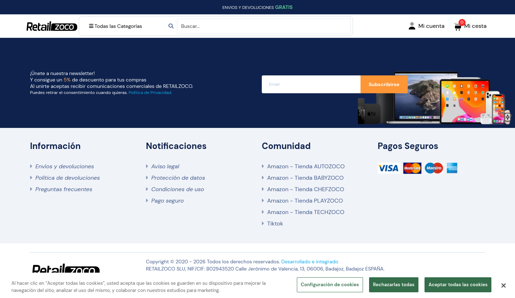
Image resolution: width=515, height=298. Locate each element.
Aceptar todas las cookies (457, 285)
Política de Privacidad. (150, 92)
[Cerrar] (503, 285)
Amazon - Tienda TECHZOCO (305, 212)
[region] (257, 285)
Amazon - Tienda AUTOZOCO (306, 166)
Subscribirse (384, 84)
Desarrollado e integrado (309, 261)
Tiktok (275, 223)
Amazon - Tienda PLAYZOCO (305, 200)
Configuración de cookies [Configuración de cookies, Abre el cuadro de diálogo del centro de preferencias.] (330, 285)
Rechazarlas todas (394, 285)
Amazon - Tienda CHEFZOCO (305, 189)
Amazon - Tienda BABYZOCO (305, 178)
